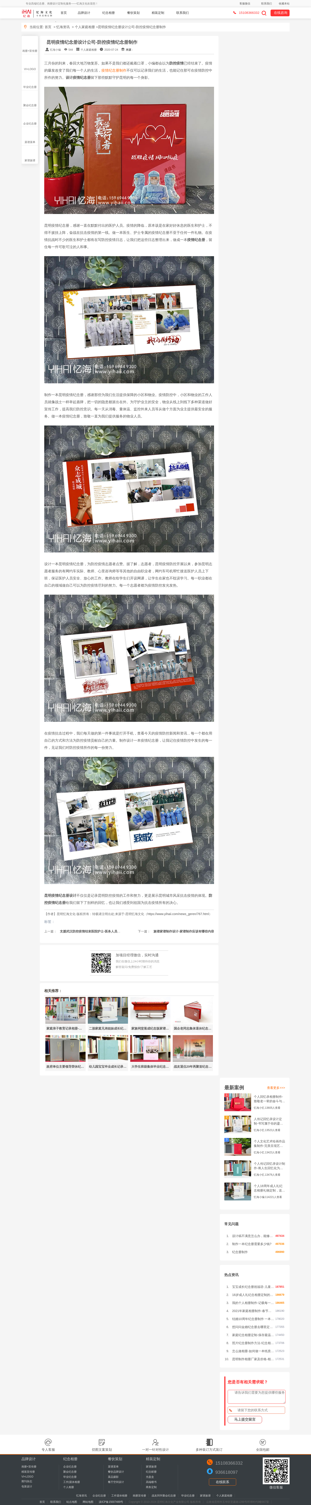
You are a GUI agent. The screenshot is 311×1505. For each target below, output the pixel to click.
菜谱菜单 (30, 142)
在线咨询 (280, 13)
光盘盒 (150, 1476)
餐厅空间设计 (116, 1482)
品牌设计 (84, 13)
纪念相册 (108, 13)
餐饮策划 (133, 13)
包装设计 (26, 1486)
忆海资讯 (63, 27)
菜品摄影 (113, 1476)
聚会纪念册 (30, 105)
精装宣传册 (28, 1471)
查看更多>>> (276, 1088)
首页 (64, 13)
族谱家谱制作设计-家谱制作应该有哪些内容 (183, 931)
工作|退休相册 (71, 1482)
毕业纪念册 (30, 87)
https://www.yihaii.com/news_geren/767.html (178, 914)
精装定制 (158, 13)
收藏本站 (284, 3)
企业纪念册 (30, 123)
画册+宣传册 (29, 50)
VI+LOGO (30, 69)
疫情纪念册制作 (113, 70)
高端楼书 (151, 1482)
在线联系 (222, 1482)
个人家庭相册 (85, 27)
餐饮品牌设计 (116, 1471)
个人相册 (68, 1487)
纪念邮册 (151, 1471)
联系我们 (266, 3)
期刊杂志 (26, 1481)
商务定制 (151, 1487)
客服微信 (245, 3)
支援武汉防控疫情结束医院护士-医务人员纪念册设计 (96, 931)
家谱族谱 (30, 160)
